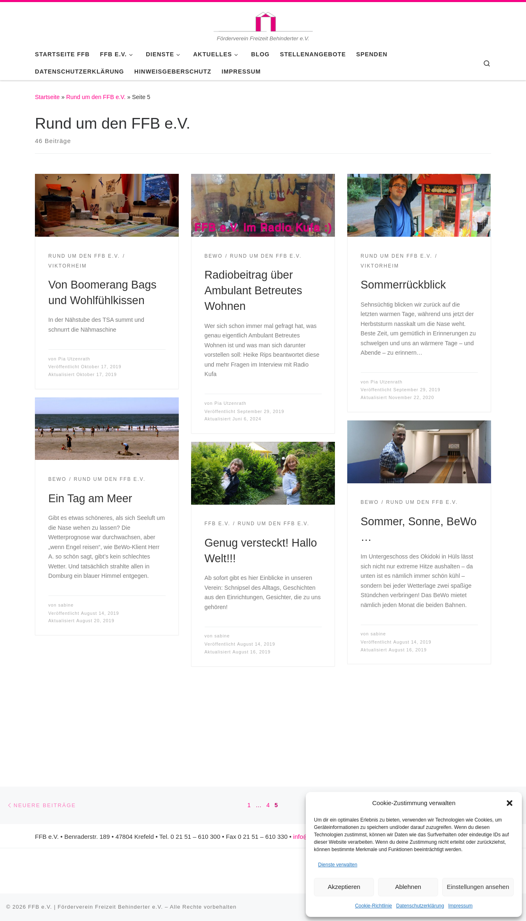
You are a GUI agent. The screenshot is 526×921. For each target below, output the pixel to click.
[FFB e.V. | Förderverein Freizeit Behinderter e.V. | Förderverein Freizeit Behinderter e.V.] (263, 18)
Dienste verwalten (337, 865)
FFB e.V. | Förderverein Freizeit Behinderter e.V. (95, 907)
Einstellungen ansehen (478, 886)
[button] (509, 803)
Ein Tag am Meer (90, 498)
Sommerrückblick (403, 284)
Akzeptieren (344, 886)
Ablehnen (408, 886)
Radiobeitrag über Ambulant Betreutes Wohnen (253, 290)
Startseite (47, 97)
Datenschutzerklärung (420, 906)
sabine (66, 604)
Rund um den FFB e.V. (95, 97)
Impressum (460, 906)
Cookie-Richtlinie (373, 906)
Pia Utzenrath (74, 358)
